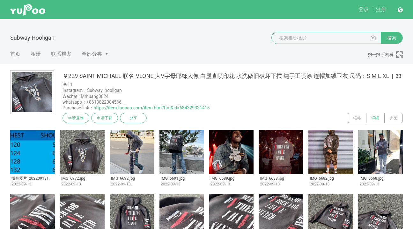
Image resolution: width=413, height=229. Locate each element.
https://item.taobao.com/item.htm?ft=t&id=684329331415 (152, 107)
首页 (15, 54)
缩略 (357, 118)
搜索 (391, 37)
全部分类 (92, 54)
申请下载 (104, 118)
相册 (36, 54)
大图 (393, 118)
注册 (381, 9)
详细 (375, 118)
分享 (133, 118)
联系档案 (61, 54)
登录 (363, 9)
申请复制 (76, 118)
